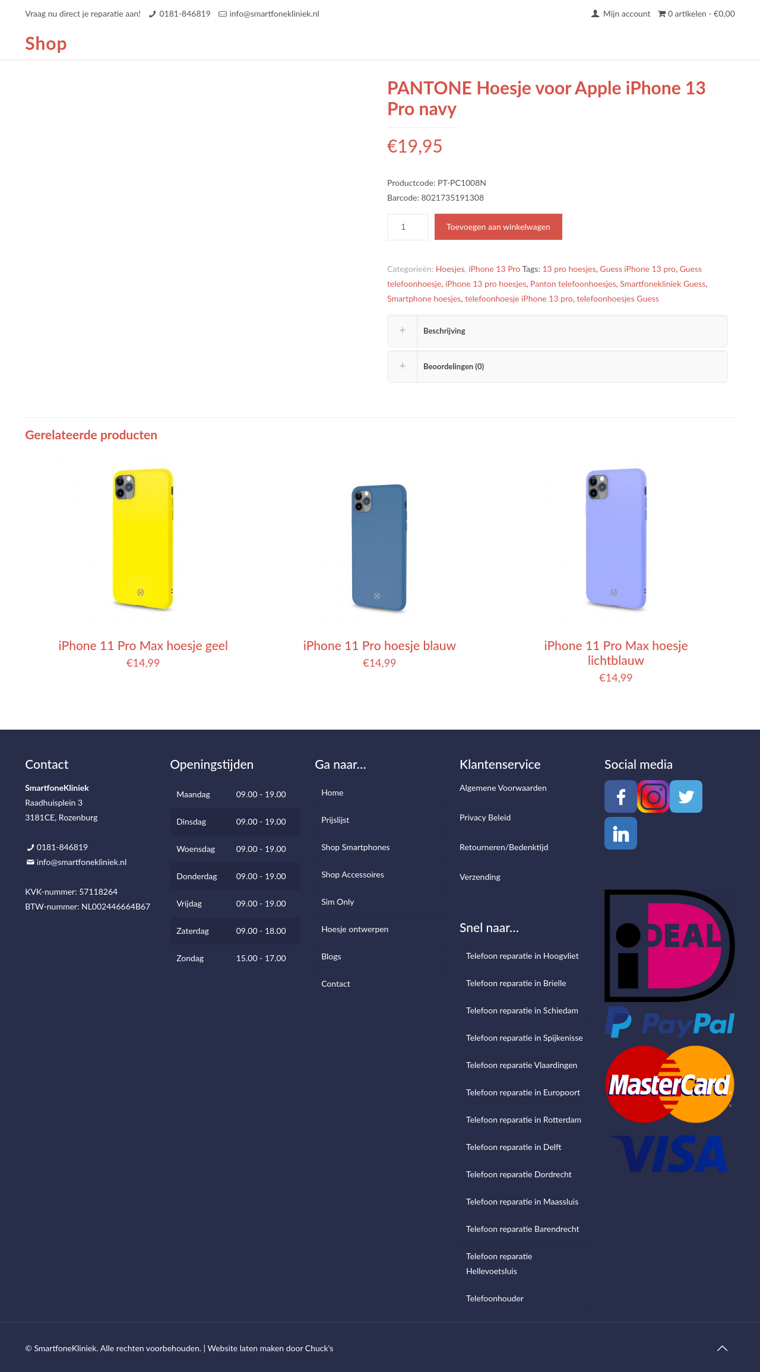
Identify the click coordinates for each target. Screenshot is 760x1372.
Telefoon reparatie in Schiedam (522, 1010)
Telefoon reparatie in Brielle (516, 983)
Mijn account (620, 13)
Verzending (480, 877)
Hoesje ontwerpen (354, 929)
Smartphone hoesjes (424, 298)
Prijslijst (335, 820)
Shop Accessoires (352, 874)
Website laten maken (245, 1348)
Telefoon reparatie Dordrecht (519, 1174)
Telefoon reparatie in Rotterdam (523, 1119)
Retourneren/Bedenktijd (504, 847)
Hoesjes (450, 269)
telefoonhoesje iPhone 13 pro (518, 298)
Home (332, 792)
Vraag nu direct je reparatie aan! (83, 13)
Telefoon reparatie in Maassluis (522, 1201)
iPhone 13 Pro (494, 269)
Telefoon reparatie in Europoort (523, 1092)
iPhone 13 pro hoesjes (485, 283)
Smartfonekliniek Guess (662, 283)
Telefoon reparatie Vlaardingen (521, 1065)
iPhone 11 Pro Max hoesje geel (143, 645)
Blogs (331, 956)
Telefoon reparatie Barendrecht (522, 1229)
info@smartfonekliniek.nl (274, 13)
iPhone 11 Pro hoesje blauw (379, 645)
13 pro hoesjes (569, 269)
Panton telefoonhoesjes (573, 283)
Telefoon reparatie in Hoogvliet (522, 955)
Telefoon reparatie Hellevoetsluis (499, 1263)
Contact (335, 983)
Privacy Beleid (485, 817)
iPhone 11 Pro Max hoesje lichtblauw (616, 652)
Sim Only (337, 901)
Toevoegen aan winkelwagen (498, 226)
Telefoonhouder (495, 1298)
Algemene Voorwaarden (503, 787)
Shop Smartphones (355, 847)
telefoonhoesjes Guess (617, 298)
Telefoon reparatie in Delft (514, 1147)
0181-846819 (184, 13)
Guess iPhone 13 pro (638, 269)
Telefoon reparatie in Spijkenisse (524, 1037)
